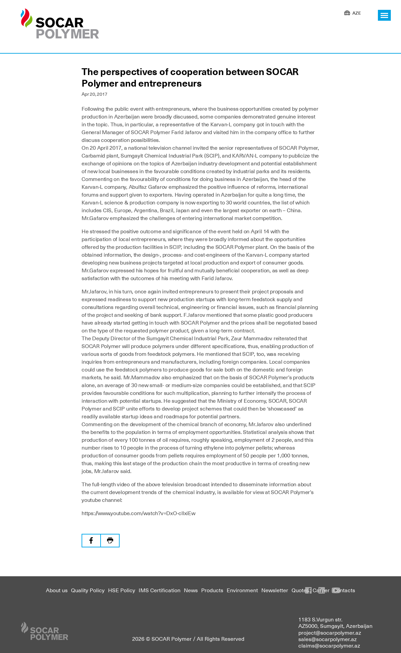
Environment (242, 590)
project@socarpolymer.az (329, 632)
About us (57, 590)
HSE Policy (121, 590)
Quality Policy (88, 590)
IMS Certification (159, 590)
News (191, 590)
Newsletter (274, 590)
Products (212, 590)
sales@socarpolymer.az (327, 639)
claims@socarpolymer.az (329, 645)
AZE (356, 13)
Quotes (300, 590)
